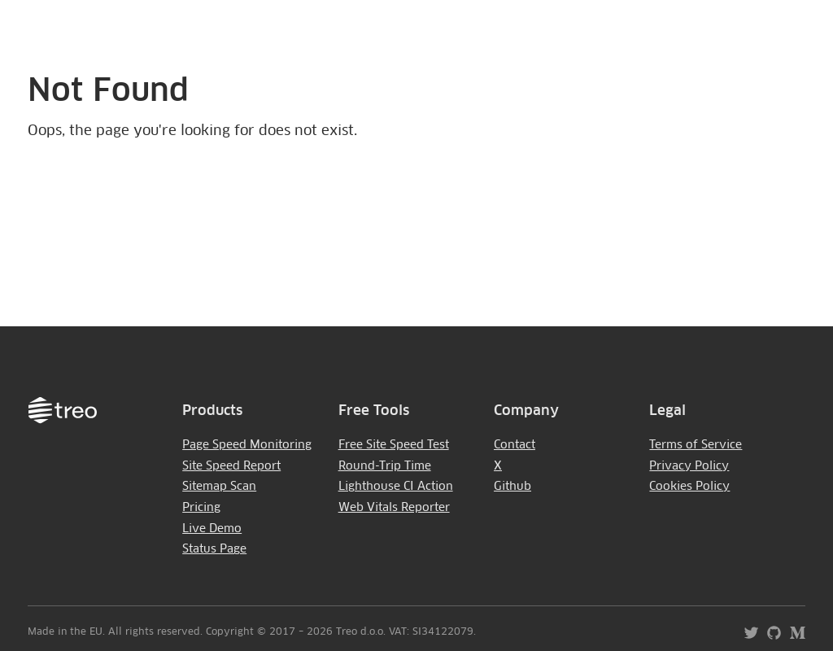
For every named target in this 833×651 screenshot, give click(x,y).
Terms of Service (695, 445)
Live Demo (212, 529)
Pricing (201, 507)
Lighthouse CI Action (395, 486)
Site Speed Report (231, 466)
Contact (514, 445)
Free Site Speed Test (393, 445)
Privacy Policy (689, 466)
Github (512, 486)
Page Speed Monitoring (247, 445)
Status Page (214, 549)
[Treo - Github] (771, 638)
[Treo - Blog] (793, 638)
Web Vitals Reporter (394, 507)
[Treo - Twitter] (747, 638)
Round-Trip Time (384, 466)
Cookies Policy (689, 486)
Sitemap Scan (219, 486)
